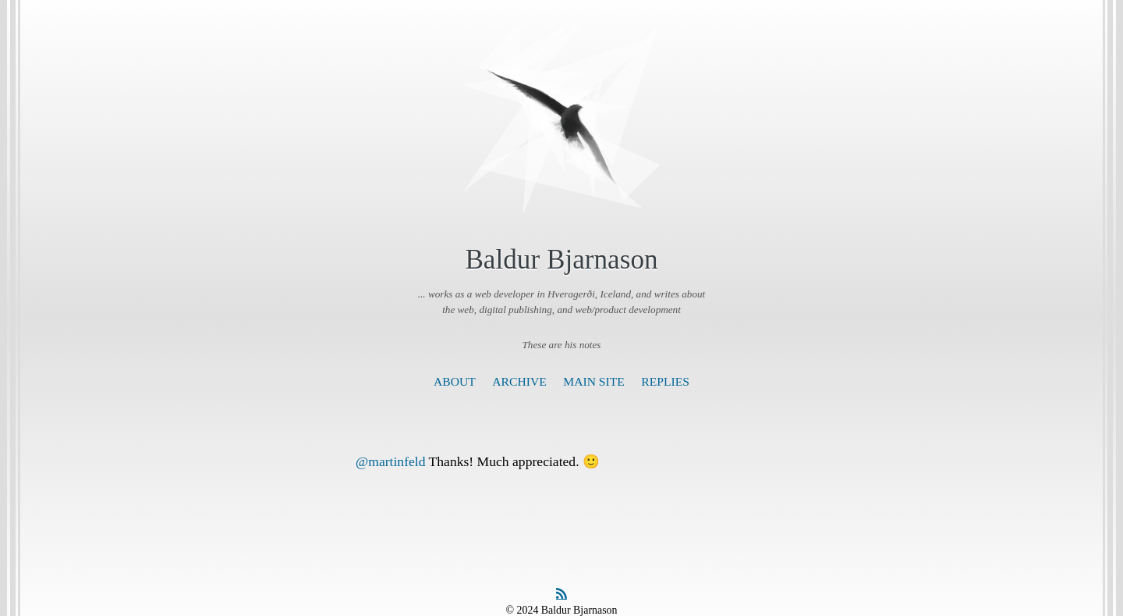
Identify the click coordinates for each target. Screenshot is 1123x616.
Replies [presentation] (665, 381)
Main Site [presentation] (594, 381)
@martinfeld (390, 461)
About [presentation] (455, 381)
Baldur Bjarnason (561, 259)
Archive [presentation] (519, 381)
